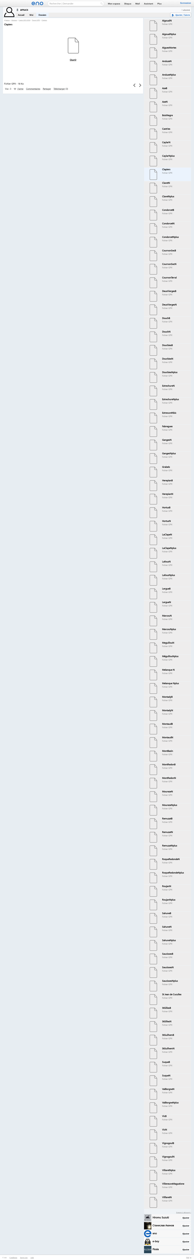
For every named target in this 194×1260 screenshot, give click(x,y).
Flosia (156, 1249)
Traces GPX (36, 20)
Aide (32, 1258)
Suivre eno (24, 1258)
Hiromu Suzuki (161, 1217)
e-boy (156, 1241)
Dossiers (42, 15)
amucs (8, 20)
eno (155, 1233)
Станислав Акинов (163, 1225)
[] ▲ (189, 1258)
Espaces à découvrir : (183, 1212)
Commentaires (33, 88)
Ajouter (185, 1217)
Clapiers (44, 20)
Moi (31, 15)
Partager (47, 88)
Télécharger (59, 88)
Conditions (13, 1258)
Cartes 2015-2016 (24, 20)
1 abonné (186, 10)
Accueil (21, 15)
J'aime (18, 88)
